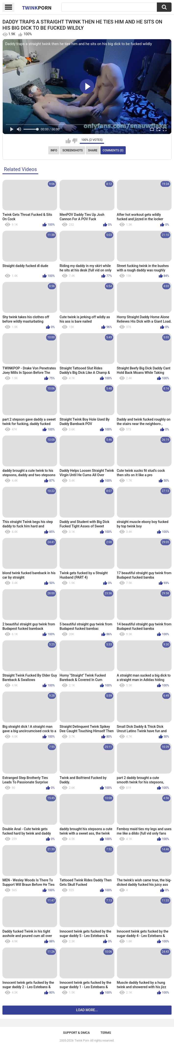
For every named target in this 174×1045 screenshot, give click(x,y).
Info (53, 150)
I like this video (68, 140)
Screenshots (72, 150)
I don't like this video (74, 140)
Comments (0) (113, 150)
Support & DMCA (76, 1032)
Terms (105, 1032)
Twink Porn (82, 1040)
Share (92, 150)
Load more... (87, 1010)
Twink (36, 7)
